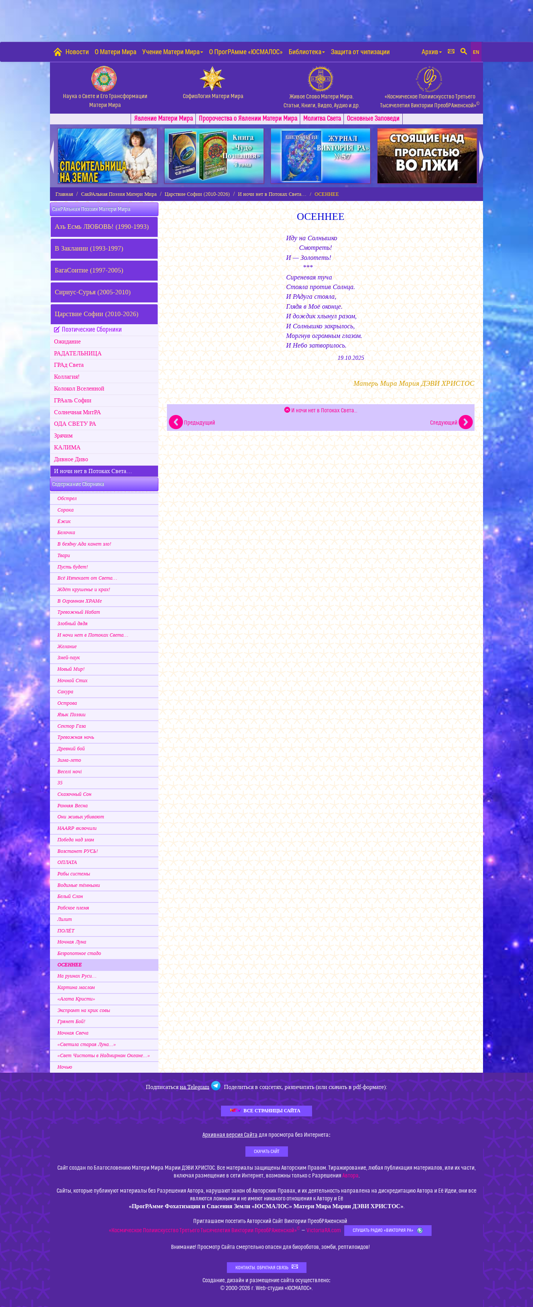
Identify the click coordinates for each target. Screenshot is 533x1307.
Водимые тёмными (78, 885)
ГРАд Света (69, 365)
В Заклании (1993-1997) (89, 248)
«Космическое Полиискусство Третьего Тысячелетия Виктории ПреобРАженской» (204, 1230)
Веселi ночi (69, 771)
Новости (77, 51)
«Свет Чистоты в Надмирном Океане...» (103, 1055)
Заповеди (373, 119)
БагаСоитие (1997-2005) (89, 270)
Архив (432, 51)
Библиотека (307, 51)
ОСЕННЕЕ (69, 965)
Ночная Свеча (72, 1033)
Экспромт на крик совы (83, 1010)
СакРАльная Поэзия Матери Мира (119, 194)
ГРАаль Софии (72, 400)
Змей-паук (68, 657)
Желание (67, 646)
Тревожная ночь (75, 737)
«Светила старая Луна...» (86, 1044)
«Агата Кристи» (76, 999)
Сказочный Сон (74, 794)
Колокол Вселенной (79, 388)
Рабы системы (73, 874)
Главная (64, 194)
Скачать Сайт (266, 1151)
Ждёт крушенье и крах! (83, 589)
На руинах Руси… (76, 976)
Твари (63, 555)
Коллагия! (67, 377)
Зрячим (63, 435)
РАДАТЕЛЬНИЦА (78, 353)
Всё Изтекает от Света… (87, 578)
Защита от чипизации (360, 51)
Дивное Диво (71, 459)
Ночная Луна (71, 942)
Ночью (64, 1067)
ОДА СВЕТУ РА (75, 424)
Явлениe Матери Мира (163, 119)
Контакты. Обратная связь (266, 1267)
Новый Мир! (71, 669)
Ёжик (64, 521)
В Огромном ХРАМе (79, 601)
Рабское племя (73, 908)
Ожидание (67, 341)
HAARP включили (77, 828)
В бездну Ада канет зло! (84, 544)
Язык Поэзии (71, 714)
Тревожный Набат (78, 612)
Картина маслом (76, 987)
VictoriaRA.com (323, 1230)
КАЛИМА (67, 447)
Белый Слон (70, 896)
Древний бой (71, 748)
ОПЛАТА (67, 862)
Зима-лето (69, 760)
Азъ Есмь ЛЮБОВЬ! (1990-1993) (102, 226)
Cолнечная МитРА (77, 412)
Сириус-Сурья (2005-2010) (93, 292)
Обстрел (67, 498)
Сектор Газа (71, 726)
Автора (350, 1175)
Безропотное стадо (79, 953)
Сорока (65, 510)
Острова (67, 703)
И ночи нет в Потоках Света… (272, 194)
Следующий (451, 422)
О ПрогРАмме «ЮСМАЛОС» (246, 51)
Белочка (66, 532)
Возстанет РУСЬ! (77, 851)
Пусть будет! (72, 567)
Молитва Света (322, 119)
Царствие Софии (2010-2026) (197, 194)
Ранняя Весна (72, 805)
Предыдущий (192, 422)
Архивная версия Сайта (230, 1135)
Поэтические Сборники (92, 330)
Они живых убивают (80, 817)
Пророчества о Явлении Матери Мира (248, 119)
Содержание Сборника (78, 484)
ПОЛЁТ (65, 931)
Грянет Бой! (71, 1021)
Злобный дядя (72, 623)
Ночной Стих (72, 680)
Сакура (65, 691)
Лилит (64, 919)
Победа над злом (75, 840)
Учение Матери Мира (172, 51)
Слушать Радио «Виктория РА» (388, 1230)
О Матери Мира (115, 51)
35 (60, 783)
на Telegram (194, 1086)
